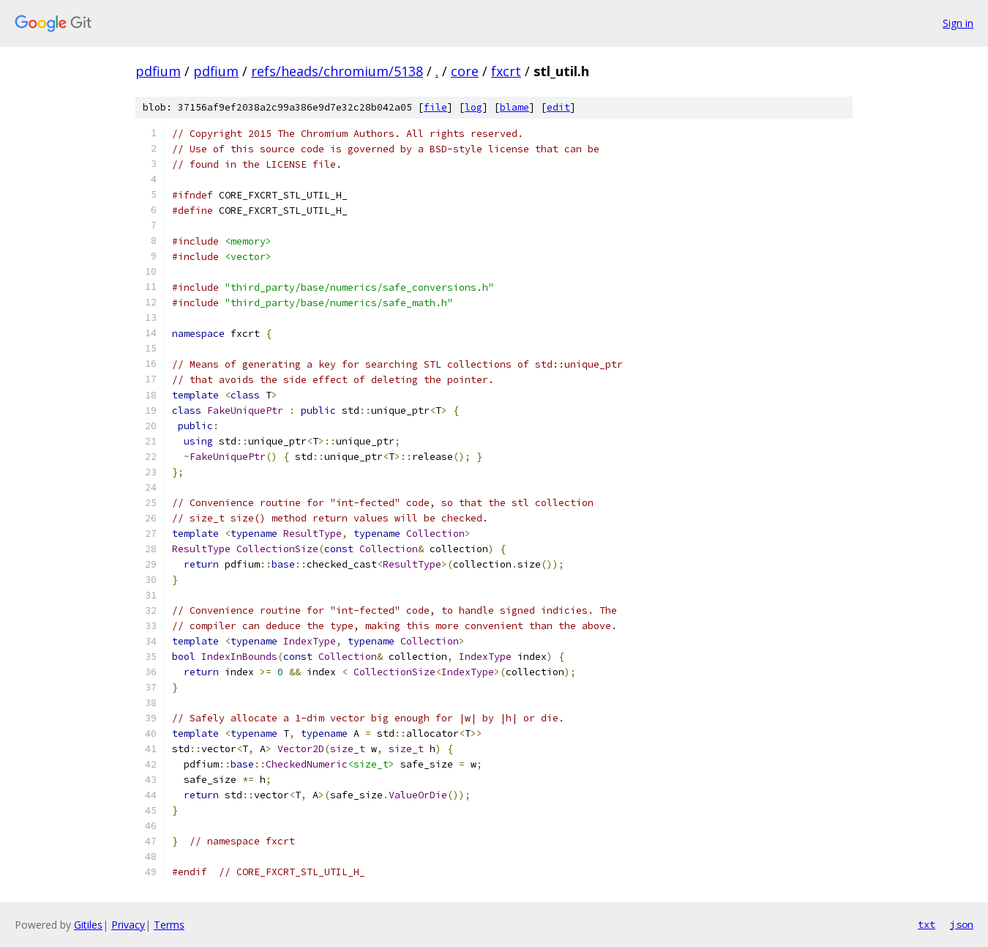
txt (926, 924)
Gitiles (88, 925)
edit (558, 107)
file (435, 107)
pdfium (158, 71)
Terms (169, 925)
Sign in (958, 23)
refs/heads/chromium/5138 (337, 71)
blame (514, 107)
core (465, 71)
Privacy (128, 925)
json (961, 924)
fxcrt (506, 71)
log (473, 107)
